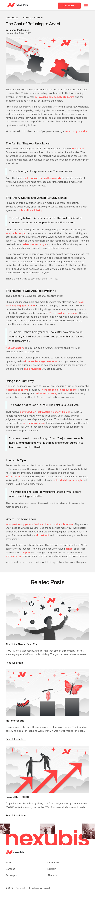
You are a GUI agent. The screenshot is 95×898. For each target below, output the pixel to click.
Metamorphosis (15, 720)
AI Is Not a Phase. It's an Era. (21, 644)
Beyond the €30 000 (18, 797)
